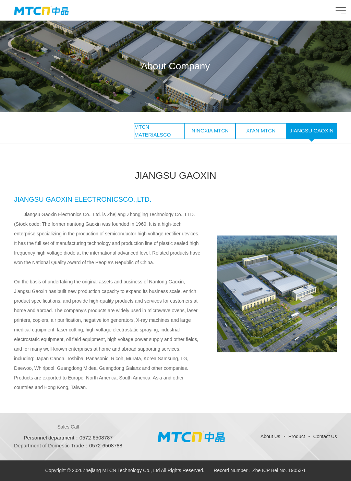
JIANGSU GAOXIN (312, 130)
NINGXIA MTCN (210, 130)
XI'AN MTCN (260, 130)
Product (297, 436)
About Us (270, 436)
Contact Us (325, 436)
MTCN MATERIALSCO (152, 131)
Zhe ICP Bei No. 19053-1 (279, 470)
